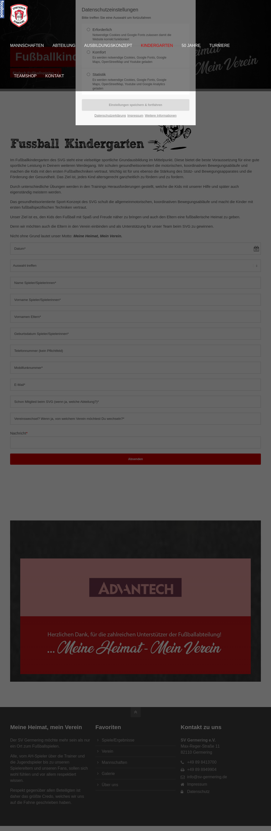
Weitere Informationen (160, 115)
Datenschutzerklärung (110, 115)
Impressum (135, 115)
